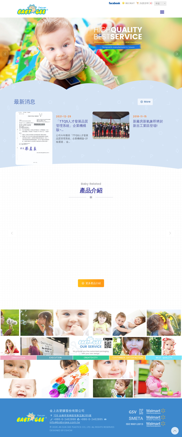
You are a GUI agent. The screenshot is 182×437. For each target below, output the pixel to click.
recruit (130, 3)
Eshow (68, 430)
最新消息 (24, 101)
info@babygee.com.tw (65, 422)
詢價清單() (146, 3)
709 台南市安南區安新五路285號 (73, 415)
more (145, 101)
